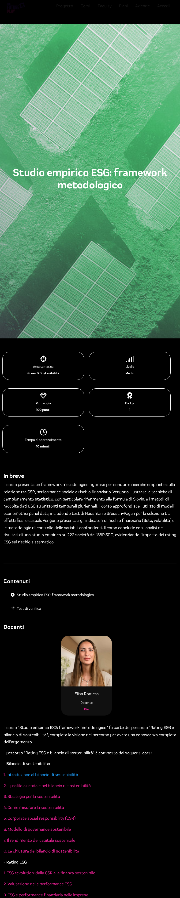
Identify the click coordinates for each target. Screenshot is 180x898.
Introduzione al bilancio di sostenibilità (42, 774)
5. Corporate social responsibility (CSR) (39, 818)
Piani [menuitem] (123, 10)
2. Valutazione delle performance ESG (38, 884)
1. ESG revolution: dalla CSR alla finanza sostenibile (49, 872)
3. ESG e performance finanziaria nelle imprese (46, 895)
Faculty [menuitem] (105, 10)
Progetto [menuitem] (64, 10)
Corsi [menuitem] (85, 10)
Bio (86, 709)
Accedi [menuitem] (163, 10)
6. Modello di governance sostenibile (37, 829)
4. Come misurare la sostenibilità (34, 807)
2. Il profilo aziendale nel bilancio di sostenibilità (47, 785)
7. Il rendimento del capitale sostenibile (39, 840)
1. (5, 774)
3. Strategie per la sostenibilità (32, 796)
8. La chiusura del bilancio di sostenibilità (41, 851)
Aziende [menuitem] (142, 10)
